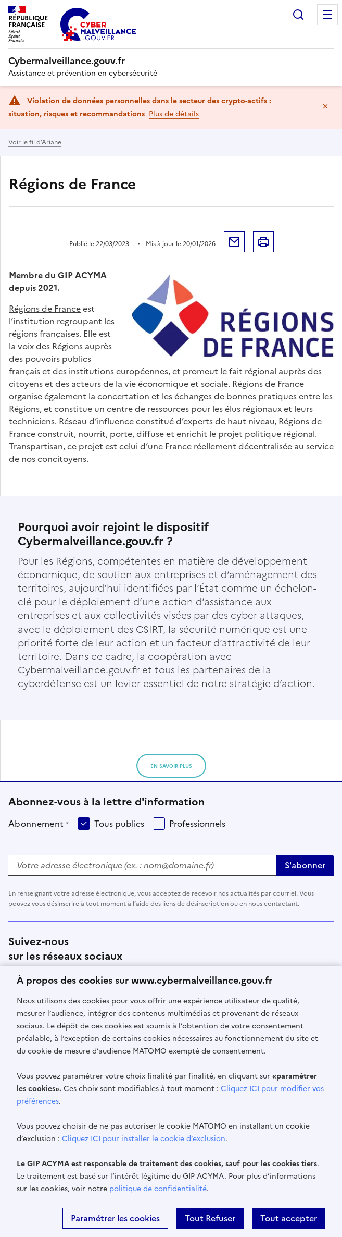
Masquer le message (325, 106)
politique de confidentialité (158, 1188)
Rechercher (298, 14)
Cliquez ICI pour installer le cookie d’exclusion (143, 1138)
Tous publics (119, 823)
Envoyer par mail (234, 241)
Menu (327, 14)
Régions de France (45, 308)
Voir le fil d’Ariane (34, 142)
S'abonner (305, 865)
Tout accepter (288, 1218)
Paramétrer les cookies (115, 1218)
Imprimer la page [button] (263, 241)
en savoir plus (171, 766)
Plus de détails (174, 113)
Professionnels (197, 823)
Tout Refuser (210, 1218)
